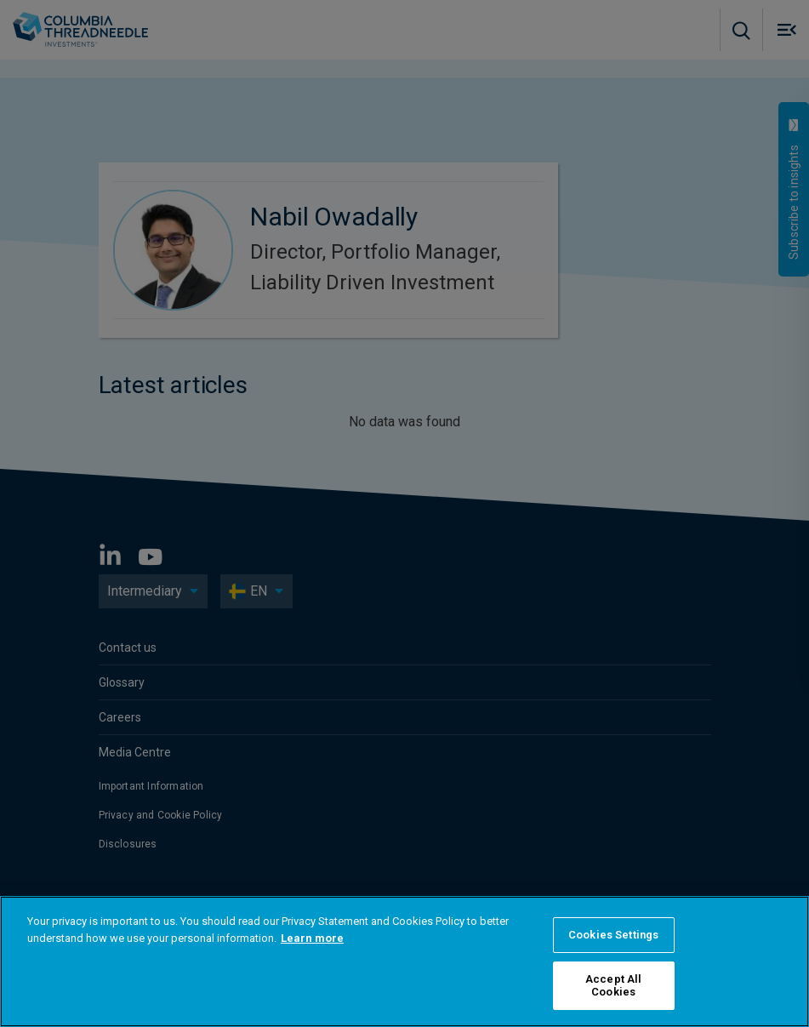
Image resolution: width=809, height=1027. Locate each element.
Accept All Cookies (613, 986)
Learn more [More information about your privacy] (312, 938)
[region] (404, 961)
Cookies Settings (613, 934)
